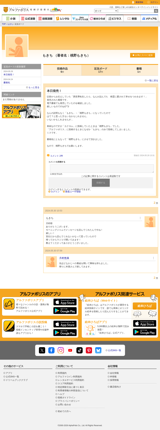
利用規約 (62, 373)
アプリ (9, 373)
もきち (10, 24)
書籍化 (21, 81)
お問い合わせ (64, 404)
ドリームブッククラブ (17, 380)
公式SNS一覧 (114, 350)
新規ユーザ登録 (73, 191)
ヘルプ (61, 394)
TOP (4, 24)
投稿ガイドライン (66, 397)
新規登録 (139, 2)
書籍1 (139, 70)
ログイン (154, 2)
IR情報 (113, 376)
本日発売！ (21, 73)
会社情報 (114, 373)
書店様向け (115, 386)
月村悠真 (64, 258)
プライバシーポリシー (69, 401)
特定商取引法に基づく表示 (71, 387)
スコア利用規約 (65, 383)
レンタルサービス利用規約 (71, 380)
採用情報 (114, 380)
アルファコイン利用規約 (70, 376)
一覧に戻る (152, 80)
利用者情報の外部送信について (73, 390)
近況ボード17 (100, 70)
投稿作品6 (62, 70)
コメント (56, 156)
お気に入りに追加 (142, 55)
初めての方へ (64, 411)
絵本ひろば (145, 306)
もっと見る (33, 87)
